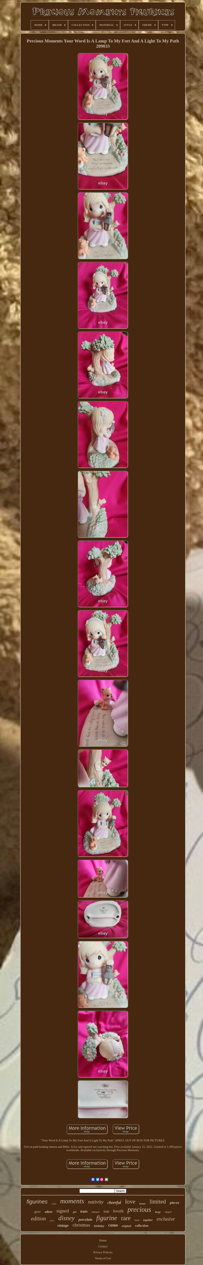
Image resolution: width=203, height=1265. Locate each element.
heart (137, 1220)
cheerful (114, 1202)
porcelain (85, 1220)
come (113, 1225)
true (106, 1211)
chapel (168, 1211)
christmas (81, 1225)
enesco (96, 1211)
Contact (103, 1246)
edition (38, 1219)
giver (37, 1211)
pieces (174, 1203)
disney (66, 1218)
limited (157, 1201)
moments (72, 1201)
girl (74, 1212)
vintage (63, 1225)
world (54, 1204)
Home (103, 1240)
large (158, 1211)
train (84, 1211)
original (126, 1226)
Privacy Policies (102, 1252)
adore (49, 1211)
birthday (99, 1226)
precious (139, 1209)
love (130, 1201)
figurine (106, 1218)
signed (62, 1210)
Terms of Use (103, 1258)
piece (52, 1220)
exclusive (166, 1219)
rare (126, 1218)
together (148, 1220)
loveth (118, 1211)
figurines (37, 1202)
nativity (95, 1202)
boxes (142, 1204)
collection (141, 1226)
